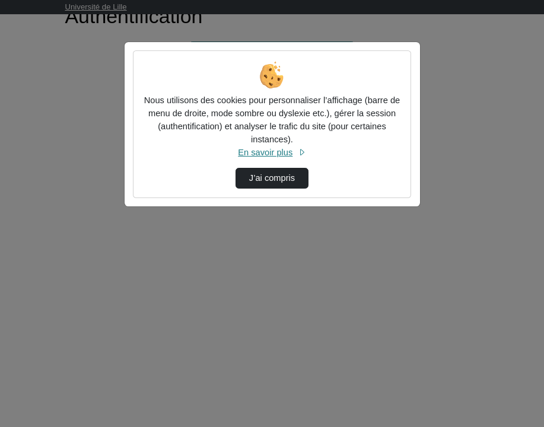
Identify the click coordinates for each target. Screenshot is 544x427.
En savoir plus (272, 152)
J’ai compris (272, 178)
